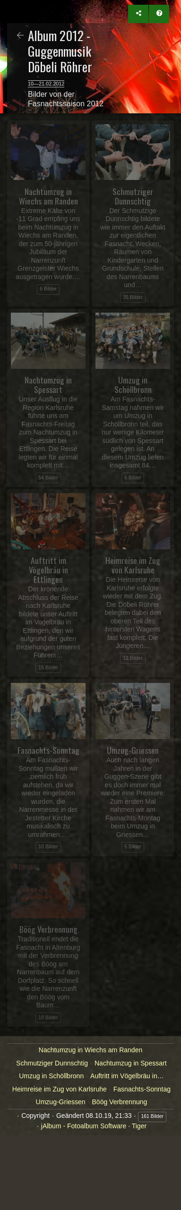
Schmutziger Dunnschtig (52, 1063)
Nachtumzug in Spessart (131, 1063)
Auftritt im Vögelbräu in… (127, 1076)
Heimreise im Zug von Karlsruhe (59, 1089)
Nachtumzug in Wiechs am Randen (90, 1050)
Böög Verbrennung (119, 1102)
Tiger (139, 1126)
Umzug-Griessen (61, 1102)
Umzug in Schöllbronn (51, 1076)
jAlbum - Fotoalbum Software (84, 1126)
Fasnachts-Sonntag (142, 1089)
